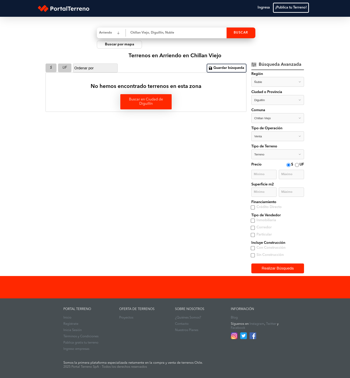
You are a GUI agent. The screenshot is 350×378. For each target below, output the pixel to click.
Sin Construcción (270, 255)
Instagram (257, 324)
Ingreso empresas (76, 349)
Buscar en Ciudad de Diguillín (146, 102)
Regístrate (70, 324)
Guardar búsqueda (226, 68)
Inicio (67, 317)
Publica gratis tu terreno (80, 342)
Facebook (238, 328)
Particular (264, 234)
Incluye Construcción (268, 243)
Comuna (258, 110)
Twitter (271, 324)
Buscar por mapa (119, 44)
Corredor (264, 227)
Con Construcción (270, 248)
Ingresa (264, 7)
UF (64, 68)
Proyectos (126, 317)
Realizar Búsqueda (278, 268)
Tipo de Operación (266, 128)
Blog (234, 317)
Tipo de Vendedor (266, 215)
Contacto (182, 324)
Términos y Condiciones (80, 336)
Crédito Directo (269, 207)
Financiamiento (263, 202)
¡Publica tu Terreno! (291, 7)
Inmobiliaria (266, 220)
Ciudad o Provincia (266, 92)
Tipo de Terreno (264, 146)
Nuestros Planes (186, 330)
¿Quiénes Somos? (188, 317)
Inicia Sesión (72, 330)
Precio (256, 164)
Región (257, 74)
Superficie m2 (262, 184)
